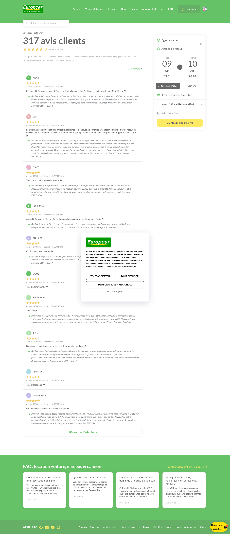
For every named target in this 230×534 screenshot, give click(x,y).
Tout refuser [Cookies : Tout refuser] (130, 276)
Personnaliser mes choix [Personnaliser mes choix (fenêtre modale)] (115, 284)
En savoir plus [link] (115, 291)
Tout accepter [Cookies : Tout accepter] (100, 276)
